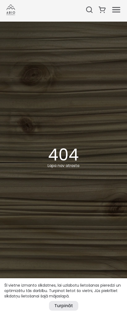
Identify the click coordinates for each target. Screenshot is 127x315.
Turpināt (63, 306)
